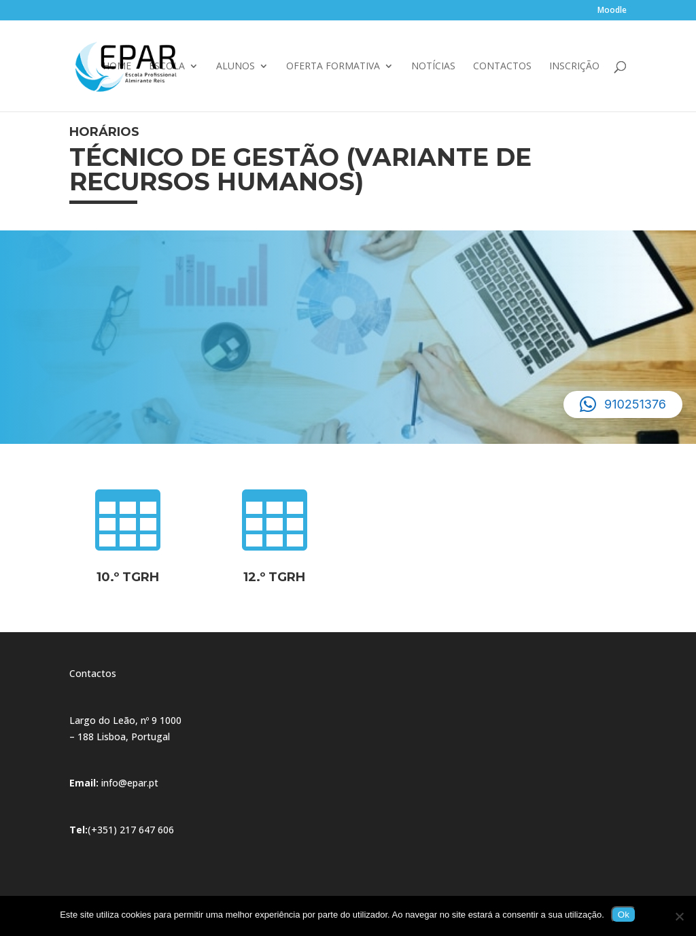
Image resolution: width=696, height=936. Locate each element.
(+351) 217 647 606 (131, 829)
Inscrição (574, 66)
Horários (104, 131)
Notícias (433, 66)
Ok (623, 914)
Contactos (502, 66)
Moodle (612, 11)
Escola (167, 66)
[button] (622, 404)
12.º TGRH (274, 577)
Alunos (235, 66)
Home (117, 66)
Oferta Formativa (333, 66)
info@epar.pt (129, 782)
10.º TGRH (128, 577)
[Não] (679, 916)
